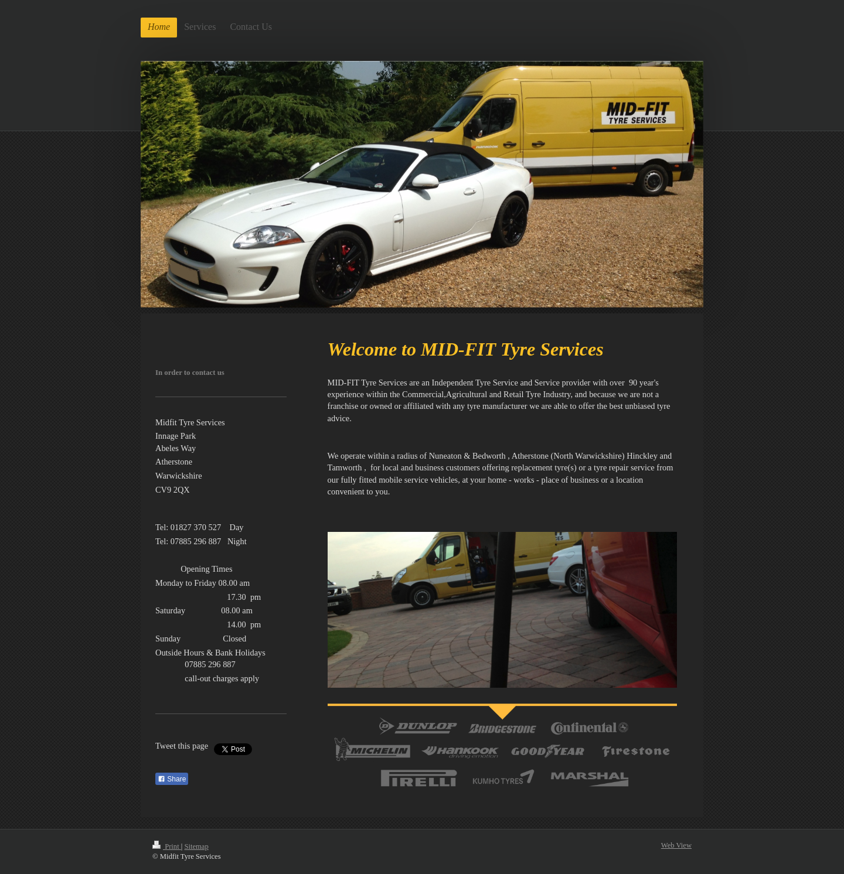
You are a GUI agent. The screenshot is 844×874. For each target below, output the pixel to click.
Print (166, 846)
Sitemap (196, 846)
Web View (676, 845)
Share (172, 779)
